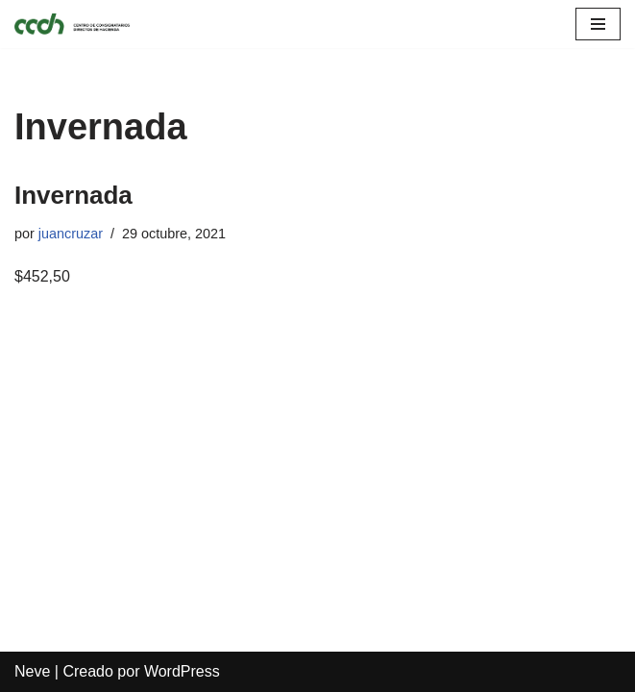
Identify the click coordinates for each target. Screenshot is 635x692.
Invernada (73, 195)
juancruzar (70, 233)
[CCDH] (72, 24)
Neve (32, 671)
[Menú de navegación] (598, 24)
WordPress (182, 671)
